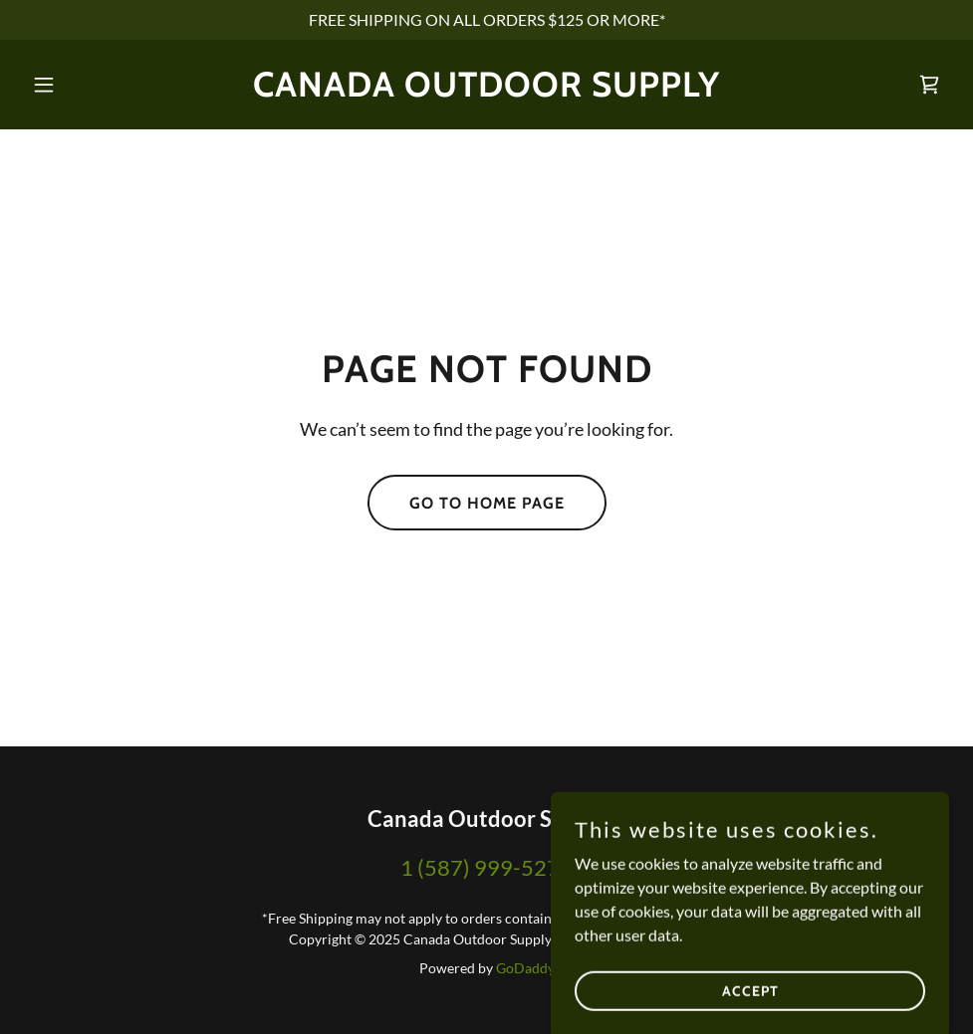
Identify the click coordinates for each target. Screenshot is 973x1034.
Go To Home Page (487, 503)
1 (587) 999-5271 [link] (486, 867)
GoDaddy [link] (525, 967)
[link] (486, 90)
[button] (93, 84)
